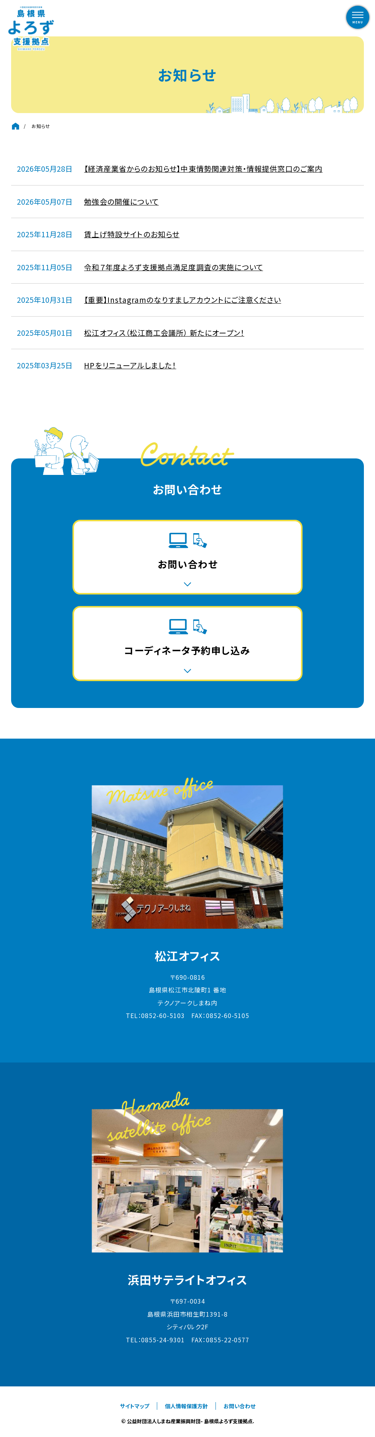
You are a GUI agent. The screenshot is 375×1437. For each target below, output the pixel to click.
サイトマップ (134, 1406)
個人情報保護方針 (186, 1406)
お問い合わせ (239, 1406)
